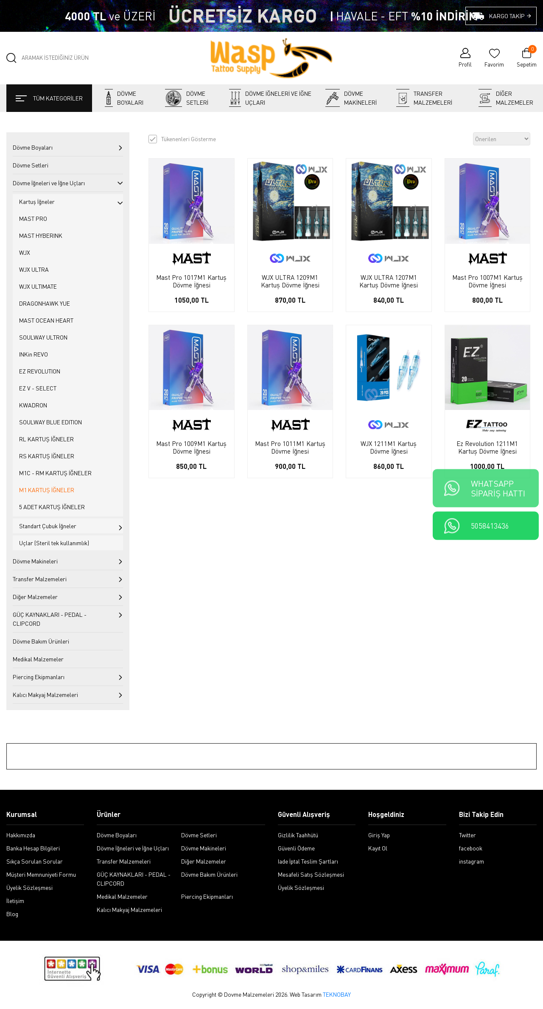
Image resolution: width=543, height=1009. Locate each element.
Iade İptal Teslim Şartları (308, 861)
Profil (465, 64)
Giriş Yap (379, 835)
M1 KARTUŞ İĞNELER (46, 489)
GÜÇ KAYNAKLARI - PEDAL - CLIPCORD (50, 619)
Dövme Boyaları (124, 98)
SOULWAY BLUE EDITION (50, 422)
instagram (471, 861)
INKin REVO (33, 354)
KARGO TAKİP (510, 16)
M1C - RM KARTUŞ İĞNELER (55, 473)
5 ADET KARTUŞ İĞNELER (52, 506)
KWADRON (33, 405)
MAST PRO (33, 218)
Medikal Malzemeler (38, 659)
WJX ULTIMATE (38, 286)
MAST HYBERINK (40, 235)
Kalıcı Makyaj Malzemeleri (45, 694)
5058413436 (490, 525)
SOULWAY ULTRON (43, 337)
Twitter (467, 835)
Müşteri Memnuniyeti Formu (41, 874)
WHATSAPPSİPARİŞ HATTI (498, 488)
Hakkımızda (20, 835)
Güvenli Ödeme (296, 848)
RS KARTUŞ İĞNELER (46, 456)
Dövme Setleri (186, 98)
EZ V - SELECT (37, 388)
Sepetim (527, 57)
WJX (24, 252)
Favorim (494, 64)
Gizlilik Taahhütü (298, 835)
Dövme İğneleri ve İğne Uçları (270, 98)
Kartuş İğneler (37, 201)
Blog (12, 913)
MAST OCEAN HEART (46, 320)
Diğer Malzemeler (506, 98)
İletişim (15, 900)
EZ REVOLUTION (39, 371)
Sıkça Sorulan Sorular (34, 861)
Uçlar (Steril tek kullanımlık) (54, 542)
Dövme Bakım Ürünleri (41, 641)
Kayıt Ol (377, 848)
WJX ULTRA (34, 269)
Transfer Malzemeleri (424, 98)
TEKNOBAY (337, 994)
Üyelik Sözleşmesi (29, 887)
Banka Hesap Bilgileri (33, 848)
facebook (470, 848)
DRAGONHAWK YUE (44, 303)
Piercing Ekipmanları (38, 676)
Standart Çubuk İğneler (47, 526)
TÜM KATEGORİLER (49, 98)
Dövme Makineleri (351, 98)
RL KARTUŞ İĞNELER (46, 439)
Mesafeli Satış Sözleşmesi (311, 874)
